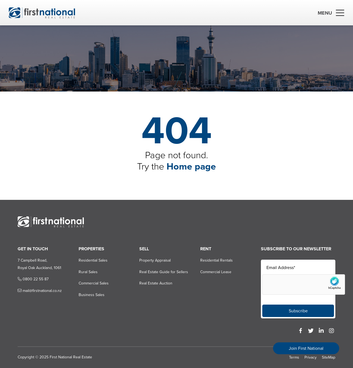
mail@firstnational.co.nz (40, 291)
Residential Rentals (216, 260)
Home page (191, 166)
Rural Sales (88, 272)
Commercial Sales (94, 283)
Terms (294, 357)
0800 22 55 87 (33, 279)
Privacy (310, 357)
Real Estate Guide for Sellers (163, 272)
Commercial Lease (215, 272)
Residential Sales (93, 260)
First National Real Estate (71, 357)
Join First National (306, 348)
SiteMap (328, 357)
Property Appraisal (155, 260)
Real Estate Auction (155, 283)
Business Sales (92, 295)
